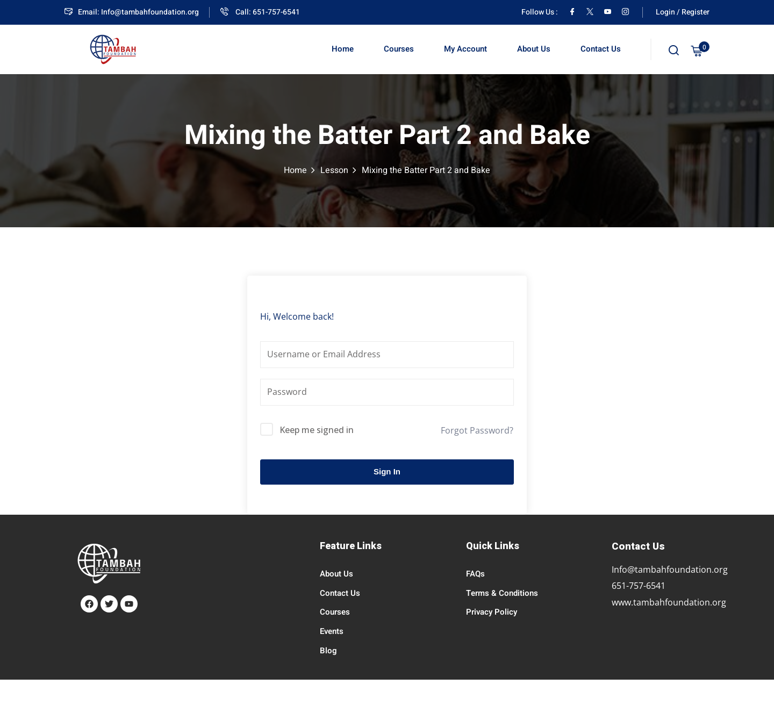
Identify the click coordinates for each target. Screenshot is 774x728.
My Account (465, 49)
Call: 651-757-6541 (260, 12)
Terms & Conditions (502, 593)
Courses (399, 49)
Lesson (334, 170)
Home (343, 49)
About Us (533, 49)
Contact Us (600, 49)
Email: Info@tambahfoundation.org (131, 12)
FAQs (475, 574)
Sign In (387, 471)
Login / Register (683, 12)
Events (331, 631)
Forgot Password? (477, 430)
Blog (328, 651)
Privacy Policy (491, 612)
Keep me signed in (317, 430)
